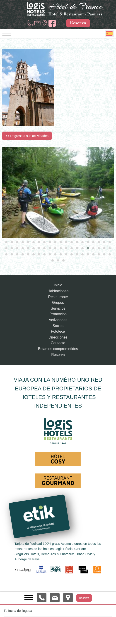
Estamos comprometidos (58, 349)
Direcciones (58, 337)
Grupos (58, 302)
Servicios (58, 308)
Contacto (58, 343)
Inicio (58, 285)
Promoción (58, 314)
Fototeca (58, 331)
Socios (58, 326)
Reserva (78, 23)
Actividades (58, 320)
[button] (6, 242)
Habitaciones (58, 291)
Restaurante (58, 297)
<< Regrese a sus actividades (26, 136)
